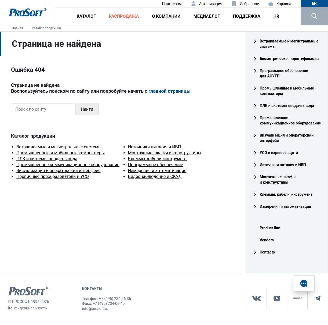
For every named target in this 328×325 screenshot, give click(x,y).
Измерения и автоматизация (157, 170)
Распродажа (124, 16)
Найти (87, 109)
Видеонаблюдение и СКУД (155, 176)
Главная (17, 28)
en (314, 3)
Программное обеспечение (155, 164)
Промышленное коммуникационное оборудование (67, 164)
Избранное (249, 4)
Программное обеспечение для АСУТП (284, 73)
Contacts (267, 252)
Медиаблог (207, 16)
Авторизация (210, 4)
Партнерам (172, 4)
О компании (166, 16)
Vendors (267, 240)
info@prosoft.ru (95, 308)
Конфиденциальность (27, 308)
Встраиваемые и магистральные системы (58, 146)
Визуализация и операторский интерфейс (58, 170)
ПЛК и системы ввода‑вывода (287, 105)
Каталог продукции (46, 28)
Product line (270, 228)
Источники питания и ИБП (154, 146)
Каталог (86, 16)
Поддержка (246, 16)
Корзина (283, 4)
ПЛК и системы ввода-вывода (46, 158)
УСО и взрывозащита (279, 153)
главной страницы (169, 91)
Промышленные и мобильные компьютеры (60, 152)
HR (276, 16)
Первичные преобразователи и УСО (52, 176)
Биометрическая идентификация (289, 58)
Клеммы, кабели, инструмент (157, 158)
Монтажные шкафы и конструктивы (164, 152)
